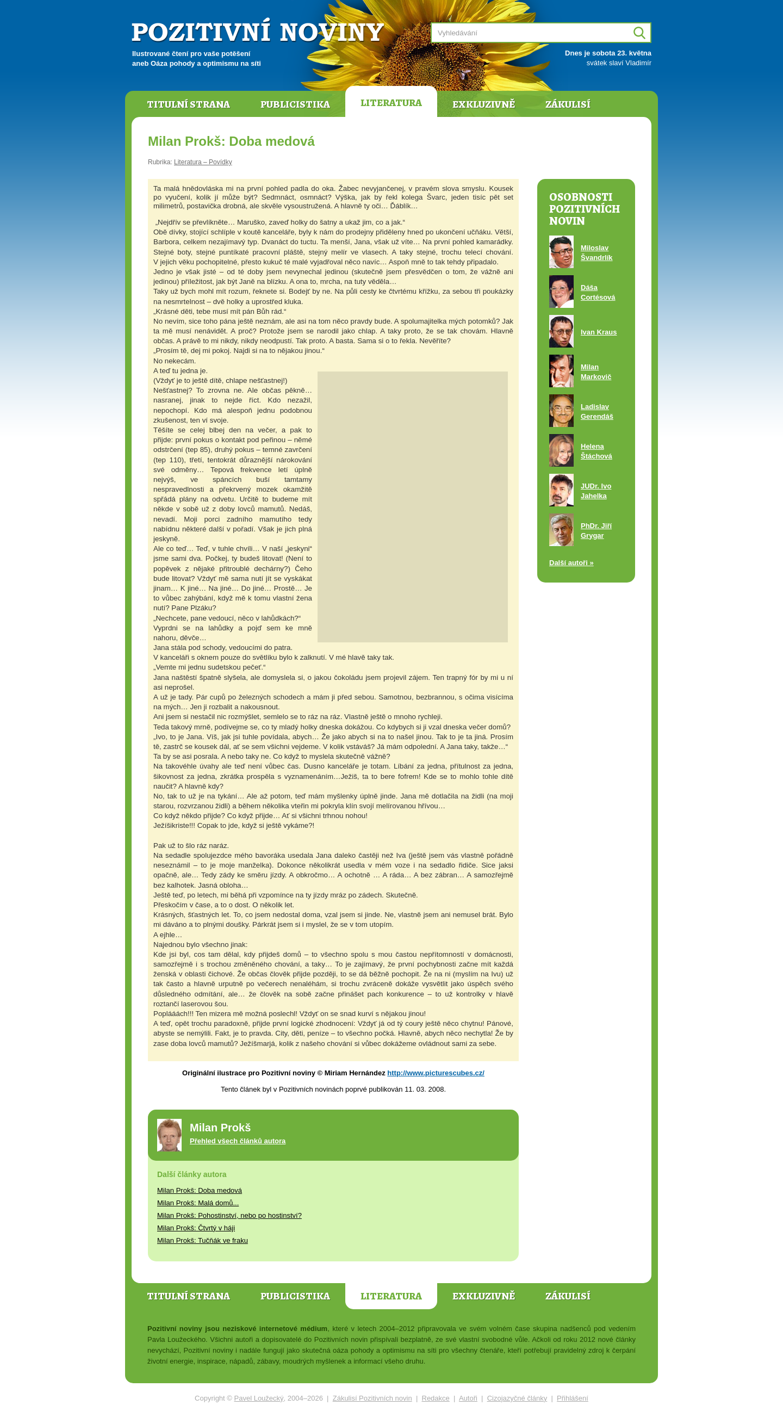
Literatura (391, 103)
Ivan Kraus (599, 332)
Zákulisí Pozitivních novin (372, 1398)
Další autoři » (571, 563)
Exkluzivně (483, 104)
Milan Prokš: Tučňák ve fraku (202, 1240)
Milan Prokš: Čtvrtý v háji (196, 1228)
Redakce (436, 1398)
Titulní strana (188, 104)
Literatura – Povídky (203, 162)
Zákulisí (568, 104)
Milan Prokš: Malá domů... (198, 1203)
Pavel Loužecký (259, 1398)
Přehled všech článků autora (237, 1141)
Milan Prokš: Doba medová (199, 1190)
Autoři (468, 1398)
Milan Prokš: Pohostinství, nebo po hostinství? (229, 1215)
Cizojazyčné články (517, 1398)
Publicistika (295, 104)
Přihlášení (572, 1398)
